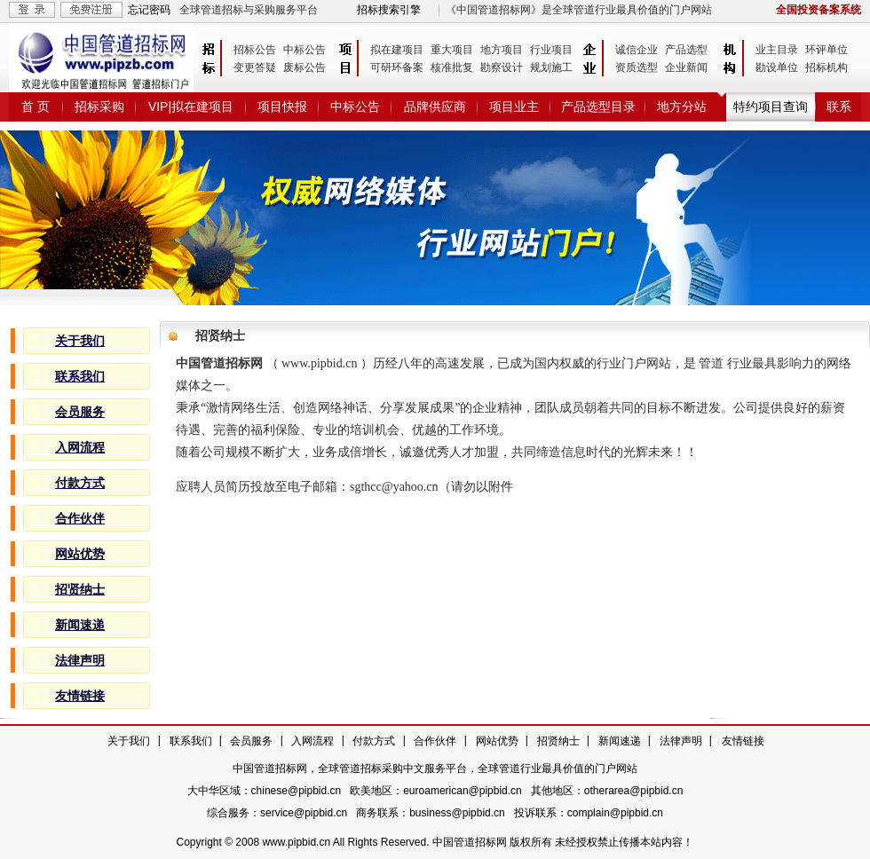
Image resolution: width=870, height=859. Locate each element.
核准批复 (452, 67)
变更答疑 (254, 67)
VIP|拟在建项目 (190, 106)
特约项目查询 (770, 106)
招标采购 (99, 106)
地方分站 (682, 106)
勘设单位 (776, 67)
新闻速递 (619, 741)
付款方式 (373, 741)
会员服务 (251, 741)
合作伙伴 (435, 741)
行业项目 (551, 49)
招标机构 (826, 67)
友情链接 (743, 741)
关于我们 (128, 741)
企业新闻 (686, 67)
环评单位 (826, 49)
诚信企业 (636, 49)
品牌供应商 (435, 106)
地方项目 (501, 49)
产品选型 (686, 49)
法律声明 (681, 741)
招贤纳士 (558, 741)
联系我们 (191, 741)
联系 (838, 106)
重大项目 (452, 49)
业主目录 (776, 49)
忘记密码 (149, 10)
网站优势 (497, 741)
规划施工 (551, 67)
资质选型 (636, 67)
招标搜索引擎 (389, 10)
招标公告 (254, 49)
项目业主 (514, 106)
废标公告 (304, 67)
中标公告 (304, 49)
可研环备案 (396, 67)
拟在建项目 (396, 49)
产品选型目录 (598, 106)
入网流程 (312, 741)
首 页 (35, 106)
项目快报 (282, 106)
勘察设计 (501, 67)
